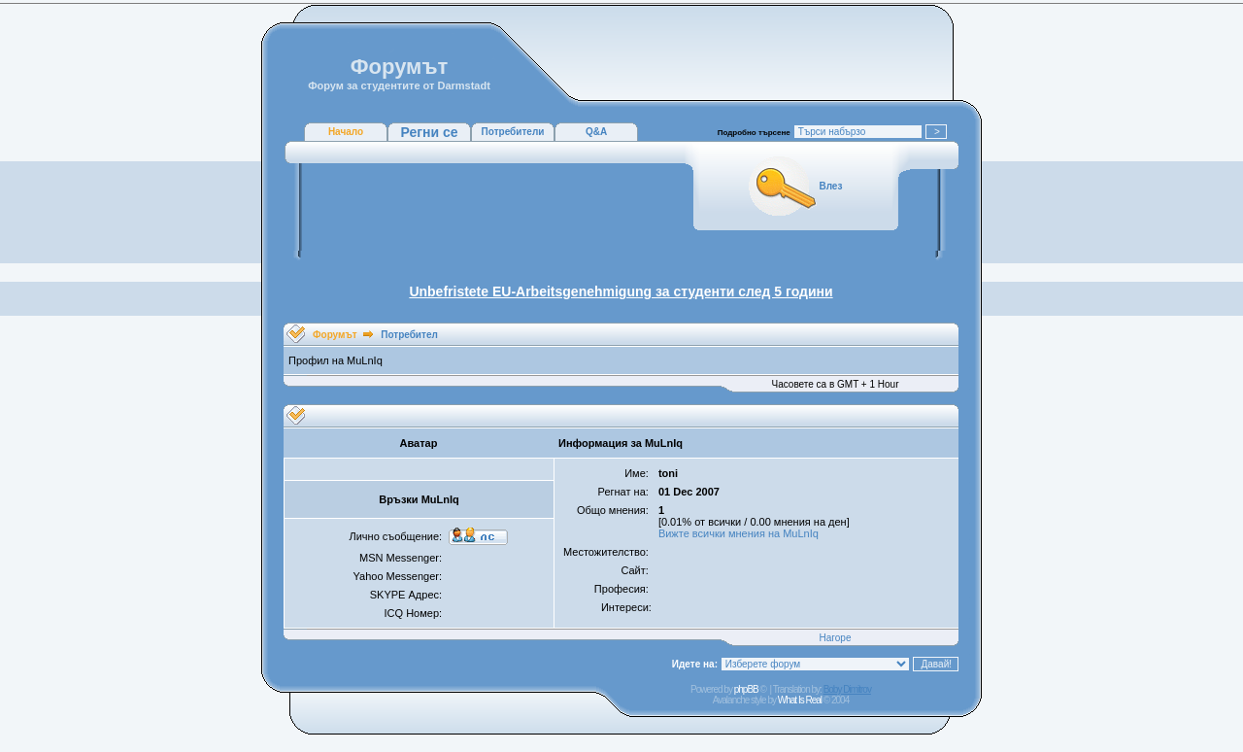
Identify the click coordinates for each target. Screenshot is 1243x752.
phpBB (746, 689)
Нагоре (836, 637)
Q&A (596, 131)
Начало (345, 131)
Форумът (335, 334)
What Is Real (800, 700)
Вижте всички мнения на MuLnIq (738, 533)
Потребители (513, 131)
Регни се (428, 132)
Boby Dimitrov (847, 689)
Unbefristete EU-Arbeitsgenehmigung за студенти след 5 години (620, 291)
